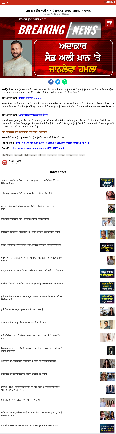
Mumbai (42, 155)
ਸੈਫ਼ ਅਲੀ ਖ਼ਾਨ (52, 155)
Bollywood (18, 155)
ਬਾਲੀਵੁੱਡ (61, 155)
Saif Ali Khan (7, 155)
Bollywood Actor (30, 155)
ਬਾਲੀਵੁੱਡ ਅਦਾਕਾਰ (72, 155)
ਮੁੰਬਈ (82, 155)
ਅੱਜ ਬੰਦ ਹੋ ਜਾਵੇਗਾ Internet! (30, 98)
